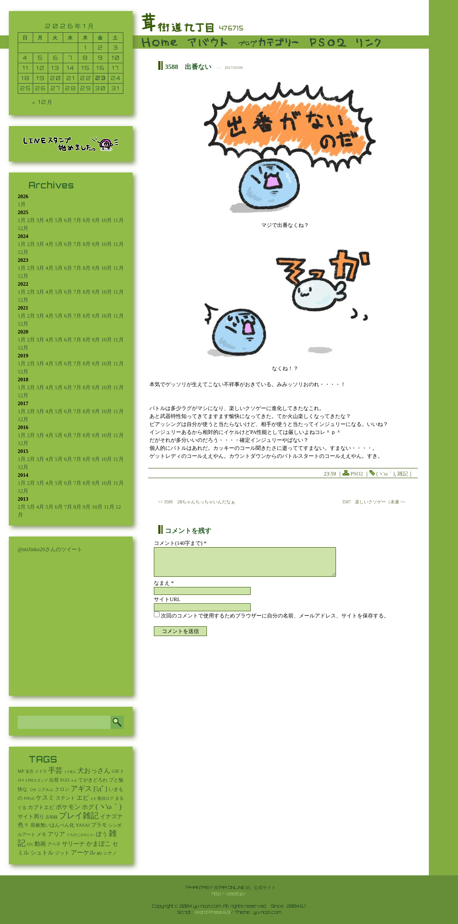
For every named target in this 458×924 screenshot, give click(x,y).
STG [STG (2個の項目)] (30, 845)
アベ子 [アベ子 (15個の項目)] (54, 844)
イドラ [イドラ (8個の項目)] (41, 771)
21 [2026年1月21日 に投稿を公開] (70, 78)
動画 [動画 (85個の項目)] (40, 844)
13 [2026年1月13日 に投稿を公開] (55, 68)
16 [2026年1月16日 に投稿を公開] (100, 68)
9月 (96, 220)
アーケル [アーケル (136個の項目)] (83, 852)
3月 (40, 220)
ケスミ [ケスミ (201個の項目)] (45, 797)
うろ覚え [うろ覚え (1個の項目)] (70, 772)
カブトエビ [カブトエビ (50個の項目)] (41, 807)
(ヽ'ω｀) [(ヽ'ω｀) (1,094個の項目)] (108, 806)
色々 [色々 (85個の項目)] (23, 825)
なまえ (164, 583)
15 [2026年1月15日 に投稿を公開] (85, 68)
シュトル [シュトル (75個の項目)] (42, 853)
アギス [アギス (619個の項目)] (81, 788)
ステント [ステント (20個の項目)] (65, 798)
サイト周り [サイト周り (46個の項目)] (31, 816)
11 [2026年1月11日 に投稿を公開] (26, 68)
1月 (22, 204)
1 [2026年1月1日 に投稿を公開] (85, 47)
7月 (77, 220)
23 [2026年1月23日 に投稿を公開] (100, 78)
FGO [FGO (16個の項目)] (64, 780)
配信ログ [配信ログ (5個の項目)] (106, 798)
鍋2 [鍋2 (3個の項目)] (99, 853)
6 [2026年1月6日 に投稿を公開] (55, 57)
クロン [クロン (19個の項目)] (62, 789)
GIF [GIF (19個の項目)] (115, 771)
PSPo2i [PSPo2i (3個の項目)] (29, 799)
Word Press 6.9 (212, 912)
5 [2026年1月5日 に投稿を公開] (40, 57)
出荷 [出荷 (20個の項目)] (54, 780)
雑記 (402, 474)
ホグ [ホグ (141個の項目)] (88, 807)
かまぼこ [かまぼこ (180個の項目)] (98, 843)
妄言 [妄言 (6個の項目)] (30, 771)
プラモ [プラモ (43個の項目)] (99, 825)
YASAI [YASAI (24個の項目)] (83, 825)
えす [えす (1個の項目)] (93, 799)
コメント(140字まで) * (180, 543)
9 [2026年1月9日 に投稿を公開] (100, 57)
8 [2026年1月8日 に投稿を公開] (85, 57)
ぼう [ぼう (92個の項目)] (101, 834)
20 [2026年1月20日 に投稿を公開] (55, 78)
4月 (49, 220)
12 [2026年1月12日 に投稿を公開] (40, 68)
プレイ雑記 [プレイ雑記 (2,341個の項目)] (79, 815)
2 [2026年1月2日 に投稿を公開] (100, 47)
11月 (118, 220)
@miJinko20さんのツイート (50, 549)
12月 (23, 228)
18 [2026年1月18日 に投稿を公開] (25, 78)
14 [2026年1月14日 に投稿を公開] (71, 68)
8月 (87, 220)
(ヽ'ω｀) (385, 474)
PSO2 (357, 474)
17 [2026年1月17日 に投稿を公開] (115, 68)
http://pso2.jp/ (229, 893)
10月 (106, 220)
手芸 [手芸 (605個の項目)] (55, 770)
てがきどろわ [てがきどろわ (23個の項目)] (92, 779)
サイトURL (167, 599)
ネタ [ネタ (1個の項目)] (74, 780)
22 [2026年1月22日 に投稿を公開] (86, 78)
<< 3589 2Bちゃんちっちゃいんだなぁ (196, 501)
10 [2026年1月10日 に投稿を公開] (115, 57)
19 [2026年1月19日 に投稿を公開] (40, 78)
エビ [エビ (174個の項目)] (82, 797)
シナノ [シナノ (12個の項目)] (110, 853)
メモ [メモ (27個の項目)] (41, 834)
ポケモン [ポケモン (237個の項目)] (68, 806)
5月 (59, 220)
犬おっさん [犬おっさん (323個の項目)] (94, 770)
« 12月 (42, 102)
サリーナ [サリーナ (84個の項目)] (73, 844)
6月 (68, 220)
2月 (31, 220)
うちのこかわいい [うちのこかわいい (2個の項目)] (80, 835)
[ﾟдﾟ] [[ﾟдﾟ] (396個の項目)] (100, 788)
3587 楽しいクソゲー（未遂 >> (373, 501)
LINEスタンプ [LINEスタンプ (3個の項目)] (37, 780)
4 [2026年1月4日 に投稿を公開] (25, 57)
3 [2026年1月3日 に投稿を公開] (115, 47)
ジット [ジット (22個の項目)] (62, 852)
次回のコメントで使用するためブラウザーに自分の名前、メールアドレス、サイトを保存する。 (275, 616)
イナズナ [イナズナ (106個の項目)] (111, 816)
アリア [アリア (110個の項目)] (56, 834)
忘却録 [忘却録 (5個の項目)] (51, 817)
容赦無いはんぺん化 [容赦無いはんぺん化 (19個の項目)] (52, 825)
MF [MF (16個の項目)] (21, 771)
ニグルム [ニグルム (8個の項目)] (45, 789)
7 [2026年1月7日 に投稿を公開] (71, 57)
